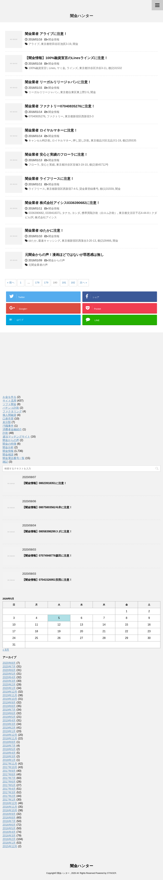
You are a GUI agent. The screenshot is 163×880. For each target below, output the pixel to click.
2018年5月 (9, 749)
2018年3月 (9, 756)
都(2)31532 (115, 68)
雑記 (5, 461)
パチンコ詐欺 (11, 407)
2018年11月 (10, 738)
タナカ (66, 212)
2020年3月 (9, 680)
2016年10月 (10, 810)
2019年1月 (9, 731)
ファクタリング (12, 411)
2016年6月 (9, 824)
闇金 (75, 43)
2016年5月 (9, 828)
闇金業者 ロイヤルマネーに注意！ (51, 130)
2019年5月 (9, 716)
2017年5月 (9, 785)
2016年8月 (9, 817)
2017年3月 (9, 792)
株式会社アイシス (46, 217)
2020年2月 (9, 684)
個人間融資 (9, 415)
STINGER (111, 873)
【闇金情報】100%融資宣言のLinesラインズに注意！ (66, 58)
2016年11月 (10, 806)
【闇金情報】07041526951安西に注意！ (47, 579)
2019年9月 (9, 702)
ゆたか (32, 240)
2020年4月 (9, 677)
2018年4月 (9, 752)
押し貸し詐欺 (81, 140)
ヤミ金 (61, 68)
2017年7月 (9, 778)
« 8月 (6, 649)
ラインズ (72, 68)
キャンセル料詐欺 (39, 140)
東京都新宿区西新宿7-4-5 (62, 188)
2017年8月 (9, 774)
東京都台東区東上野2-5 (74, 92)
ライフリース (36, 188)
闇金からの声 (56, 260)
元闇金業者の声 (38, 264)
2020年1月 (9, 688)
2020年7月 (9, 666)
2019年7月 (9, 709)
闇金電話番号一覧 (14, 458)
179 (46, 282)
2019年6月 (9, 713)
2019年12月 (10, 691)
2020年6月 (9, 670)
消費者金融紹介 (12, 429)
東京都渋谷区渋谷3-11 (93, 68)
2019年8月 (9, 706)
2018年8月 (9, 742)
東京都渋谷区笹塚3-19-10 (72, 164)
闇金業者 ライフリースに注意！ (49, 178)
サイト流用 (9, 400)
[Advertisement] (28, 367)
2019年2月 (9, 727)
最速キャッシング (49, 240)
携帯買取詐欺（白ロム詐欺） (99, 212)
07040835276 (36, 116)
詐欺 (5, 433)
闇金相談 (8, 454)
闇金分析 (8, 447)
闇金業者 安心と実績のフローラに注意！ (56, 154)
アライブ (33, 43)
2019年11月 (10, 695)
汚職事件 (8, 425)
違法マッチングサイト (16, 436)
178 (37, 282)
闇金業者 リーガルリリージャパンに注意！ (58, 82)
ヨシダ (76, 212)
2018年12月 (10, 734)
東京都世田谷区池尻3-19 (56, 43)
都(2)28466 (104, 240)
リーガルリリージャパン (43, 92)
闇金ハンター (81, 16)
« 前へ (10, 282)
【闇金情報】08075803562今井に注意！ (47, 507)
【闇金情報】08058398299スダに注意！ (47, 531)
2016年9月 (9, 814)
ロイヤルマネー (61, 140)
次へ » (83, 282)
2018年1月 (9, 760)
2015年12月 (10, 846)
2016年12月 (10, 803)
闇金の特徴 (9, 443)
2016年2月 (9, 839)
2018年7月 (9, 745)
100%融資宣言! (37, 68)
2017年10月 (10, 767)
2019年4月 (9, 720)
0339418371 (53, 212)
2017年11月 (10, 763)
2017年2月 (9, 796)
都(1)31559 (107, 188)
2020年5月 (9, 673)
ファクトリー (55, 116)
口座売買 (8, 418)
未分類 (7, 422)
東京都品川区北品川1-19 (106, 140)
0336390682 (36, 212)
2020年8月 (9, 662)
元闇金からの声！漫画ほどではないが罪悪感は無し (64, 255)
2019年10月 (10, 698)
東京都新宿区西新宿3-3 (79, 116)
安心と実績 (48, 164)
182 (73, 282)
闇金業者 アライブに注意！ (46, 34)
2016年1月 (9, 842)
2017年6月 (9, 781)
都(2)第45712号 (98, 164)
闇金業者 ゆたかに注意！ (44, 230)
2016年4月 (9, 832)
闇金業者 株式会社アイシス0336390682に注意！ (62, 203)
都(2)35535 (129, 140)
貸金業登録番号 (88, 188)
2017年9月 (9, 770)
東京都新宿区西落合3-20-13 (79, 240)
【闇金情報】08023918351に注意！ (44, 483)
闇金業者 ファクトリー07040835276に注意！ (60, 106)
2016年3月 (9, 835)
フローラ (33, 164)
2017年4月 (9, 788)
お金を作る (9, 397)
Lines (52, 68)
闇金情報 (53, 39)
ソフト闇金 (9, 404)
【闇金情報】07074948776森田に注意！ (47, 555)
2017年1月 (9, 799)
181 (64, 282)
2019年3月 (9, 724)
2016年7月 (9, 821)
